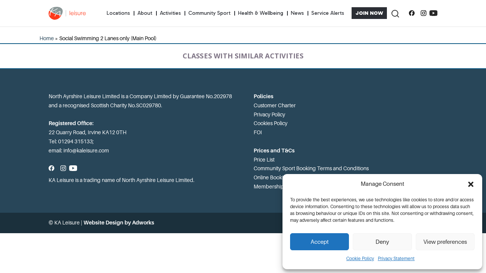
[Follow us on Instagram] (423, 13)
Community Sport (209, 13)
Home (46, 38)
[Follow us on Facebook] (412, 13)
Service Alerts (327, 13)
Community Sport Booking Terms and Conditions (311, 168)
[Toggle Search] (395, 13)
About (144, 13)
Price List (264, 160)
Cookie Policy (360, 258)
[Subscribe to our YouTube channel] (433, 13)
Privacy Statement (396, 258)
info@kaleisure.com (86, 150)
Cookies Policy (270, 123)
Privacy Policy (269, 114)
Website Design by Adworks (119, 223)
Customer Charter (275, 105)
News (297, 13)
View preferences (445, 242)
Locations (118, 13)
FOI (258, 132)
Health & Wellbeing (260, 13)
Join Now (369, 13)
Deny (382, 242)
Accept (320, 242)
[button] (471, 184)
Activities (170, 13)
